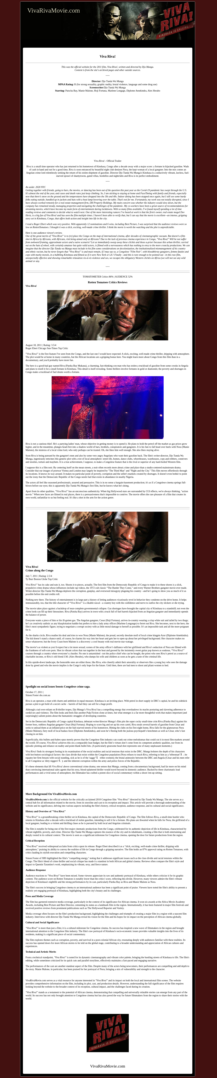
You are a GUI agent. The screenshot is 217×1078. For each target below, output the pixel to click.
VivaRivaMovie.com (53, 10)
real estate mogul (171, 212)
